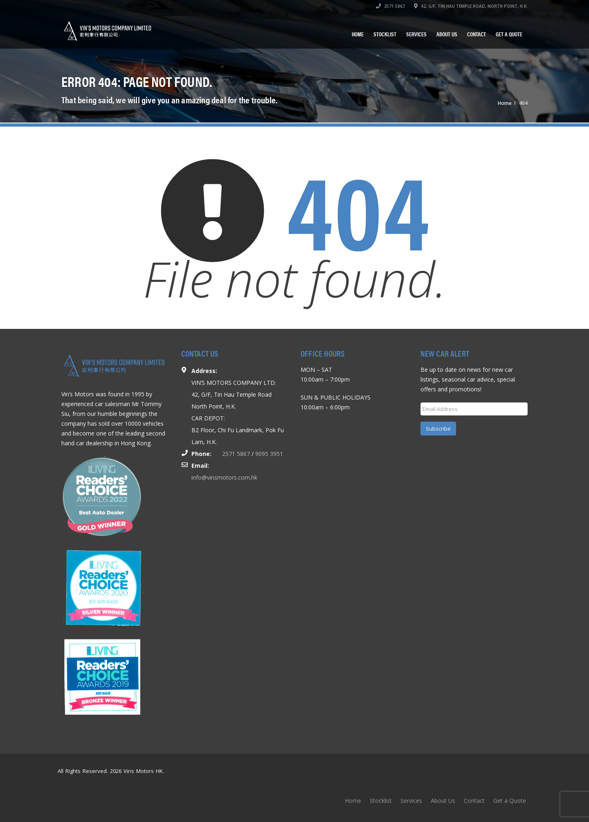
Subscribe (438, 428)
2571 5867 (390, 6)
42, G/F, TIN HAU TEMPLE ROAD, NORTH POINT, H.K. (471, 6)
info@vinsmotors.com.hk (224, 477)
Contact (476, 34)
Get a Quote (509, 34)
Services (416, 34)
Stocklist (384, 34)
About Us (446, 34)
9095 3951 (269, 454)
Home (358, 34)
